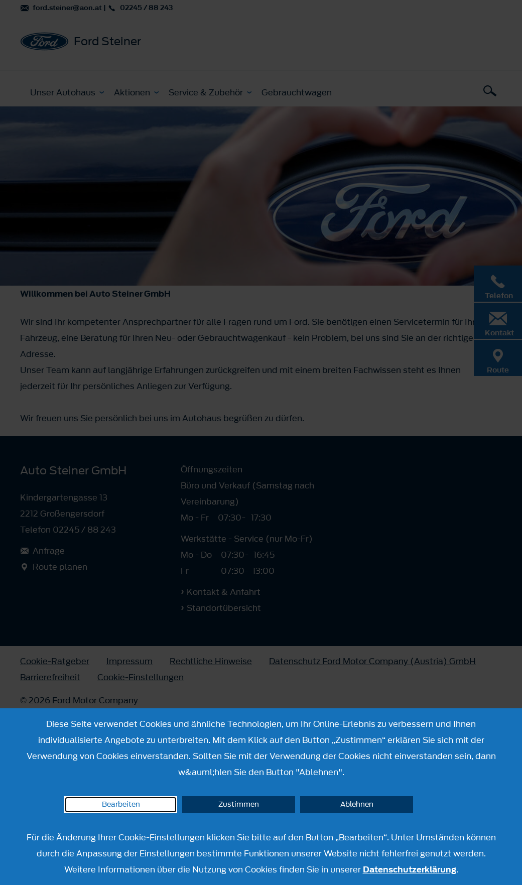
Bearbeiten (121, 804)
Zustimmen (238, 804)
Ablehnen (356, 804)
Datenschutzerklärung (409, 869)
